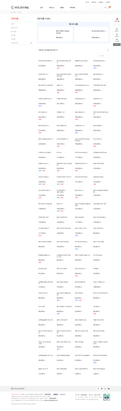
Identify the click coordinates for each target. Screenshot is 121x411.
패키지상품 (13, 31)
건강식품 (14, 19)
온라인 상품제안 (29, 394)
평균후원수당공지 (38, 394)
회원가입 (94, 2)
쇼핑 (41, 8)
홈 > (12, 12)
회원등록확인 (48, 394)
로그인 (87, 2)
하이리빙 (72, 8)
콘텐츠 (62, 8)
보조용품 (13, 39)
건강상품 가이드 (15, 43)
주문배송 (101, 2)
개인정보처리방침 (15, 394)
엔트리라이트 (14, 27)
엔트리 (12, 24)
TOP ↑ (116, 44)
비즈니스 (51, 8)
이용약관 (22, 394)
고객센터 (108, 2)
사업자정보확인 (52, 398)
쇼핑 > (14, 12)
